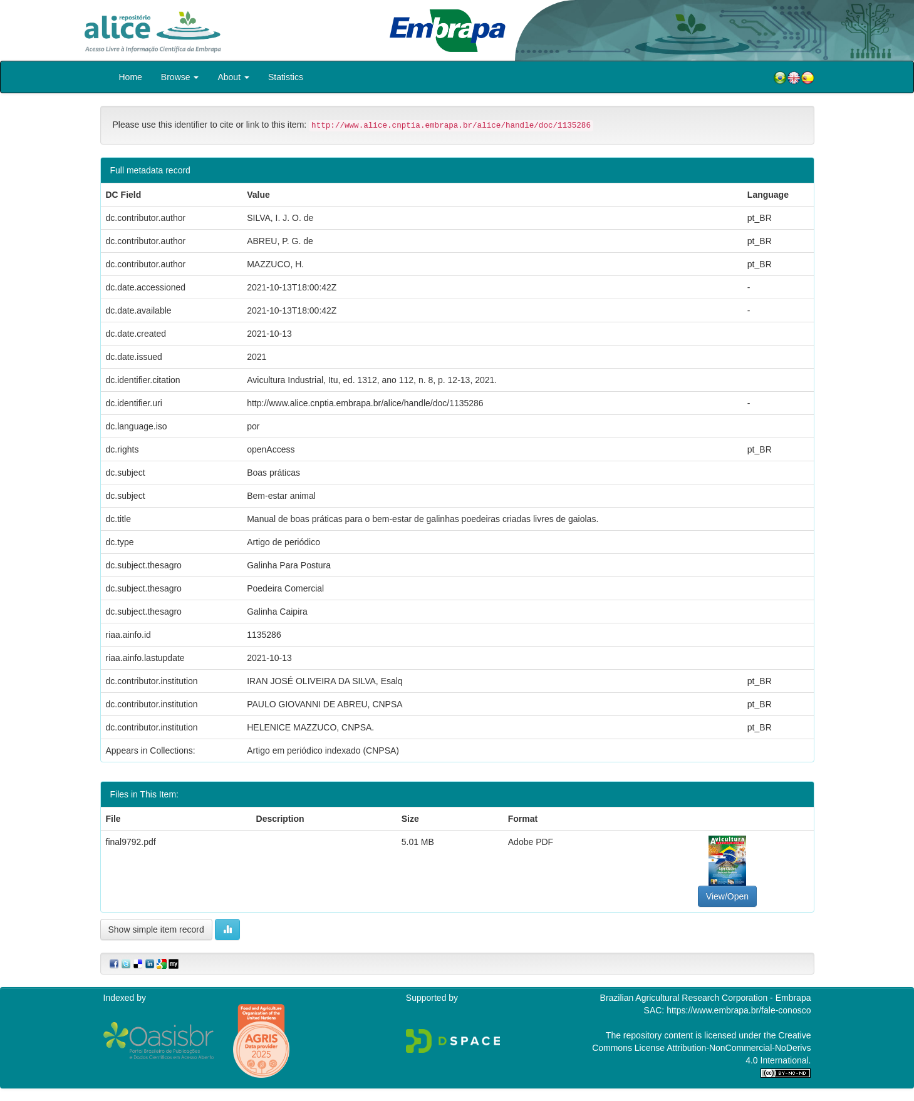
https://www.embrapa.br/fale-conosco (739, 1010)
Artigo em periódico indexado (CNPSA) (323, 750)
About (233, 77)
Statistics (285, 77)
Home (130, 77)
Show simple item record (156, 929)
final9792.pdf (131, 842)
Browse (180, 77)
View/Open (727, 896)
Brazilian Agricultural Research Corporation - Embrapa (705, 998)
